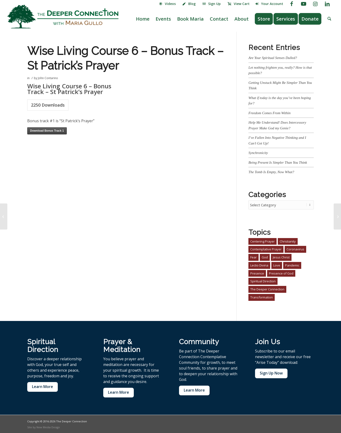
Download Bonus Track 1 (47, 130)
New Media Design (48, 426)
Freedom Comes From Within (269, 113)
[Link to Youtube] (303, 3)
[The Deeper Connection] (63, 16)
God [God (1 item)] (265, 256)
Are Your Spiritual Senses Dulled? (272, 58)
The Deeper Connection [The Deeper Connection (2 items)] (267, 288)
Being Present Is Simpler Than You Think (277, 162)
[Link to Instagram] (315, 3)
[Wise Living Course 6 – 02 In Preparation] (3, 216)
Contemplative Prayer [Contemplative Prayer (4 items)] (266, 248)
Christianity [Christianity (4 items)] (288, 241)
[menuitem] (167, 4)
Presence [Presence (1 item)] (257, 273)
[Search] (329, 19)
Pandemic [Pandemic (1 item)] (292, 264)
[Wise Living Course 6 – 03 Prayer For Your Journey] (337, 216)
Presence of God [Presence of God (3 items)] (281, 273)
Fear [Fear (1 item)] (253, 256)
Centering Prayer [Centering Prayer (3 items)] (262, 241)
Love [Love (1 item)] (276, 264)
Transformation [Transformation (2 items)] (261, 296)
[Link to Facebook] (291, 3)
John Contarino (48, 78)
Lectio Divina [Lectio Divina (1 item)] (259, 264)
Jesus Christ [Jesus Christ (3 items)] (281, 256)
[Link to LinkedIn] (327, 3)
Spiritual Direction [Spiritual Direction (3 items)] (263, 280)
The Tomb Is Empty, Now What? (271, 172)
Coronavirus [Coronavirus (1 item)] (295, 248)
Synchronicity (258, 153)
